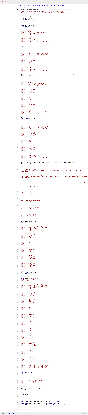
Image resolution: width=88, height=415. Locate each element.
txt (83, 413)
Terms (13, 413)
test (55, 5)
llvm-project (23, 5)
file (39, 9)
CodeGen (59, 5)
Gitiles (7, 413)
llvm (18, 5)
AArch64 (64, 5)
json (86, 413)
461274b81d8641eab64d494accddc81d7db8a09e (38, 5)
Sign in (86, 1)
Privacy (9, 413)
